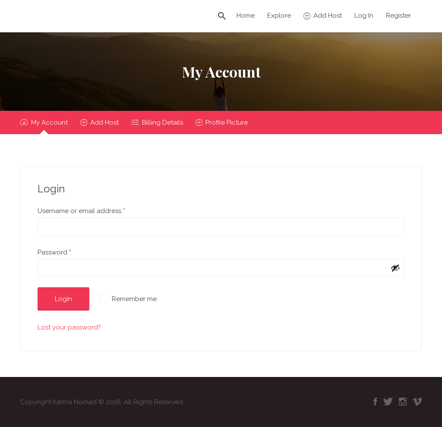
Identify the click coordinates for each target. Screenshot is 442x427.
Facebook (375, 401)
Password (54, 252)
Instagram (403, 401)
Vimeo (417, 401)
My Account (49, 122)
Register (398, 15)
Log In (363, 15)
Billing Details (162, 122)
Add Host (327, 15)
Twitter (388, 401)
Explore (279, 15)
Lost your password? (69, 327)
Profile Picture (226, 122)
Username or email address (81, 211)
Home (246, 15)
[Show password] (395, 268)
